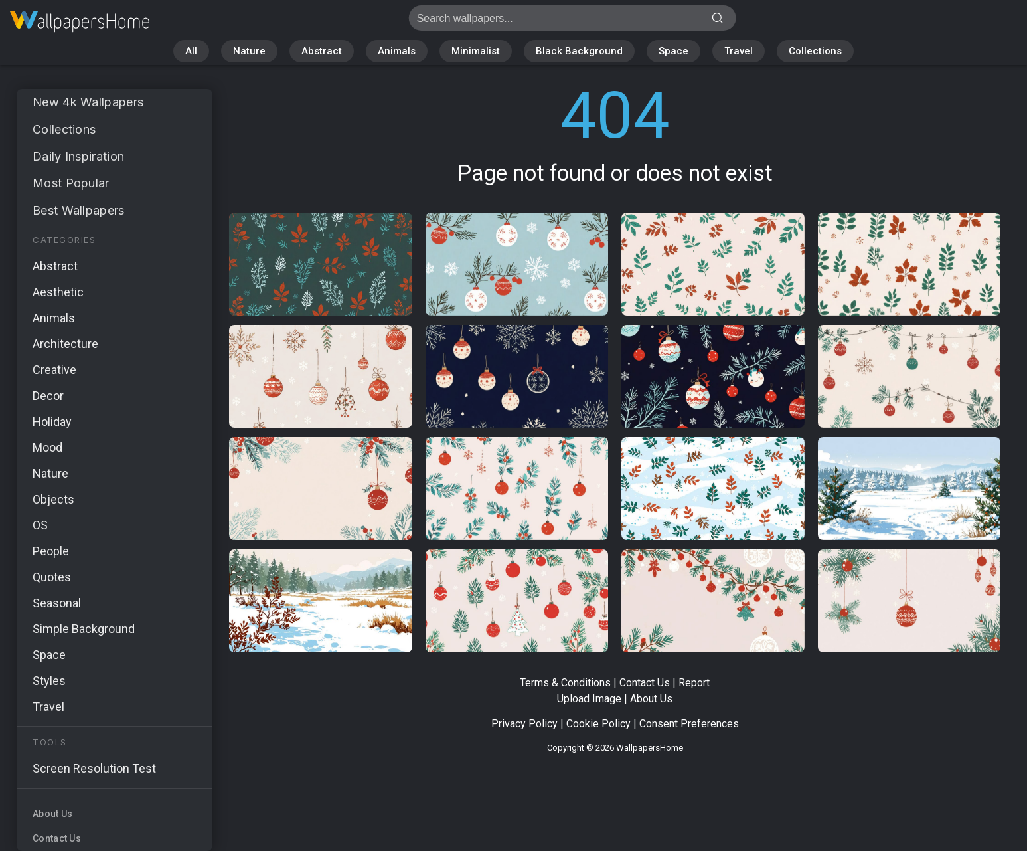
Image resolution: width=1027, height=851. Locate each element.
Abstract (321, 51)
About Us (52, 813)
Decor (48, 396)
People (51, 551)
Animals (397, 51)
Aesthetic (58, 292)
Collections (815, 51)
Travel (738, 51)
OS (40, 525)
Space (673, 51)
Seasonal (57, 603)
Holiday (52, 421)
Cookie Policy (598, 723)
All (191, 51)
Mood (47, 447)
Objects (53, 499)
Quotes (52, 577)
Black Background (579, 51)
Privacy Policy (524, 723)
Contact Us (57, 838)
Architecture (65, 344)
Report (694, 682)
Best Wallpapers (79, 210)
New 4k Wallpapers (88, 102)
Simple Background (84, 629)
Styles (49, 681)
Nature (249, 51)
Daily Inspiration (78, 156)
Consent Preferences (689, 723)
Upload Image (589, 698)
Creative (54, 370)
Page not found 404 (79, 22)
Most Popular (71, 183)
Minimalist (475, 51)
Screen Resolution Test (94, 768)
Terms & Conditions (565, 682)
